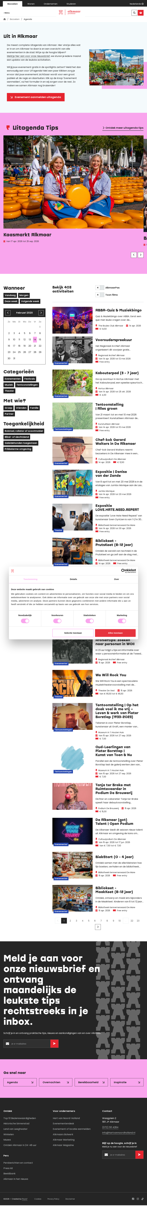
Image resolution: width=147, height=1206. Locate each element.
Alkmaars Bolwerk (63, 1135)
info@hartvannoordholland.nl (118, 1133)
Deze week (11, 302)
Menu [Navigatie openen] (7, 13)
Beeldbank (9, 1174)
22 (132, 921)
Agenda (12, 1083)
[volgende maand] (41, 313)
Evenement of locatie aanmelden (72, 1129)
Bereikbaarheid (88, 1083)
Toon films (111, 295)
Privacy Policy (53, 1199)
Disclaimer (70, 1199)
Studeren (71, 3)
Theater (9, 391)
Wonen (31, 3)
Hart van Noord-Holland (66, 1119)
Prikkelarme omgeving (18, 449)
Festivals (29, 379)
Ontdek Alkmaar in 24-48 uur (19, 1146)
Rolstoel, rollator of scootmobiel (24, 431)
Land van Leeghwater (15, 1129)
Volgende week (30, 302)
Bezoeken (12, 3)
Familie (34, 408)
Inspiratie (120, 1083)
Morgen (23, 296)
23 (138, 921)
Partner (9, 414)
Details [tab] (73, 579)
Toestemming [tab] (30, 579)
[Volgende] (141, 256)
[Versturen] (54, 1044)
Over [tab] (116, 579)
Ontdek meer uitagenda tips (124, 128)
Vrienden (21, 408)
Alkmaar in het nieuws (15, 1179)
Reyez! (24, 1199)
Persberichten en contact (18, 1163)
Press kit (8, 1168)
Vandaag (10, 296)
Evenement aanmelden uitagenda (38, 98)
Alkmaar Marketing (64, 1140)
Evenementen (13, 379)
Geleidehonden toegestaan (21, 443)
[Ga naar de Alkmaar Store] (141, 13)
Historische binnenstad (16, 1124)
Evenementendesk (63, 1124)
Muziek (9, 385)
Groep (8, 408)
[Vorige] (134, 256)
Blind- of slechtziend (17, 437)
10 (120, 921)
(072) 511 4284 (110, 1128)
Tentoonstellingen (27, 385)
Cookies (37, 1199)
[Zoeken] (134, 13)
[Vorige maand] (7, 313)
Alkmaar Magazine (63, 1146)
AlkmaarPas (112, 288)
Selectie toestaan (73, 633)
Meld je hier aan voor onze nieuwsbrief (28, 56)
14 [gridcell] (35, 340)
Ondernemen (50, 3)
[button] (137, 4)
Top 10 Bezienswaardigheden (19, 1119)
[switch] (99, 288)
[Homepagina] (4, 20)
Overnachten (51, 1083)
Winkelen (8, 1135)
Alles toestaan (115, 633)
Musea (7, 1140)
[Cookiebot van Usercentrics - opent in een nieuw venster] (123, 571)
